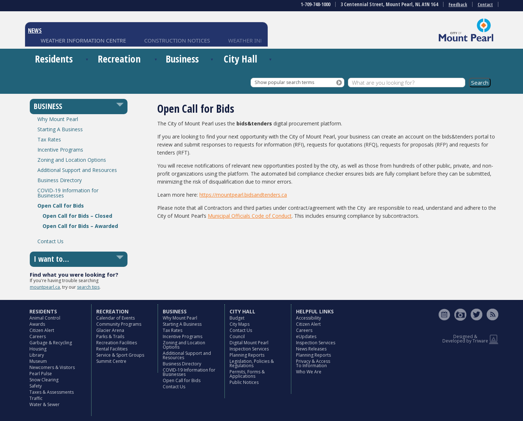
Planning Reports (247, 355)
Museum (38, 361)
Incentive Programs (60, 149)
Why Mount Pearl (57, 119)
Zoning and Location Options (71, 159)
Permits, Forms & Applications (247, 374)
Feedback (458, 4)
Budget (237, 318)
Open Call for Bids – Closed (77, 215)
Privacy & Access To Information (313, 363)
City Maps (240, 324)
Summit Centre (111, 361)
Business (182, 58)
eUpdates (306, 336)
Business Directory (59, 180)
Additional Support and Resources (77, 170)
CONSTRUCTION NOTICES (177, 40)
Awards (37, 324)
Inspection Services (249, 349)
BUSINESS (48, 106)
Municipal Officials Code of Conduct (250, 215)
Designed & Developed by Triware (465, 338)
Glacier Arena (110, 330)
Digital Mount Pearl (249, 343)
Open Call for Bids (60, 205)
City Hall (240, 58)
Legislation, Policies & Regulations (252, 363)
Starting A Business (60, 129)
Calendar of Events (115, 318)
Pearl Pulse (40, 373)
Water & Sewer (44, 404)
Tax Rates (49, 139)
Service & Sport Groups (120, 355)
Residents (54, 58)
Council (237, 336)
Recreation (119, 58)
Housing (37, 349)
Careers (37, 336)
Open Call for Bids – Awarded (80, 225)
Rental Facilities (111, 349)
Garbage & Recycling (50, 343)
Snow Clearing (43, 380)
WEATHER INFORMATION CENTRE (83, 40)
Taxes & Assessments (51, 392)
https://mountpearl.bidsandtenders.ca (243, 194)
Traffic (35, 398)
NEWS (35, 31)
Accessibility (308, 318)
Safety (35, 386)
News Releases (311, 349)
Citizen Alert (41, 330)
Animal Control (44, 318)
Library (36, 355)
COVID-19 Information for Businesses (67, 193)
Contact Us (50, 241)
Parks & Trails (110, 336)
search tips (88, 287)
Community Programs (118, 324)
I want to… (51, 259)
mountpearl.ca (45, 287)
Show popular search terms (284, 82)
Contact (485, 4)
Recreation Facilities (116, 343)
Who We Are (308, 372)
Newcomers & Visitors (52, 367)
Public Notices (244, 382)
